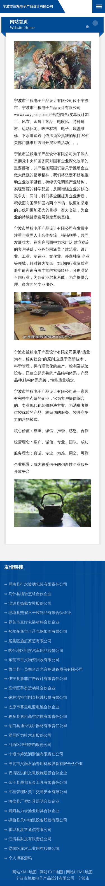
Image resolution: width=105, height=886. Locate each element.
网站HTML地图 (79, 872)
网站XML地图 (24, 872)
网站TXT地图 (51, 872)
